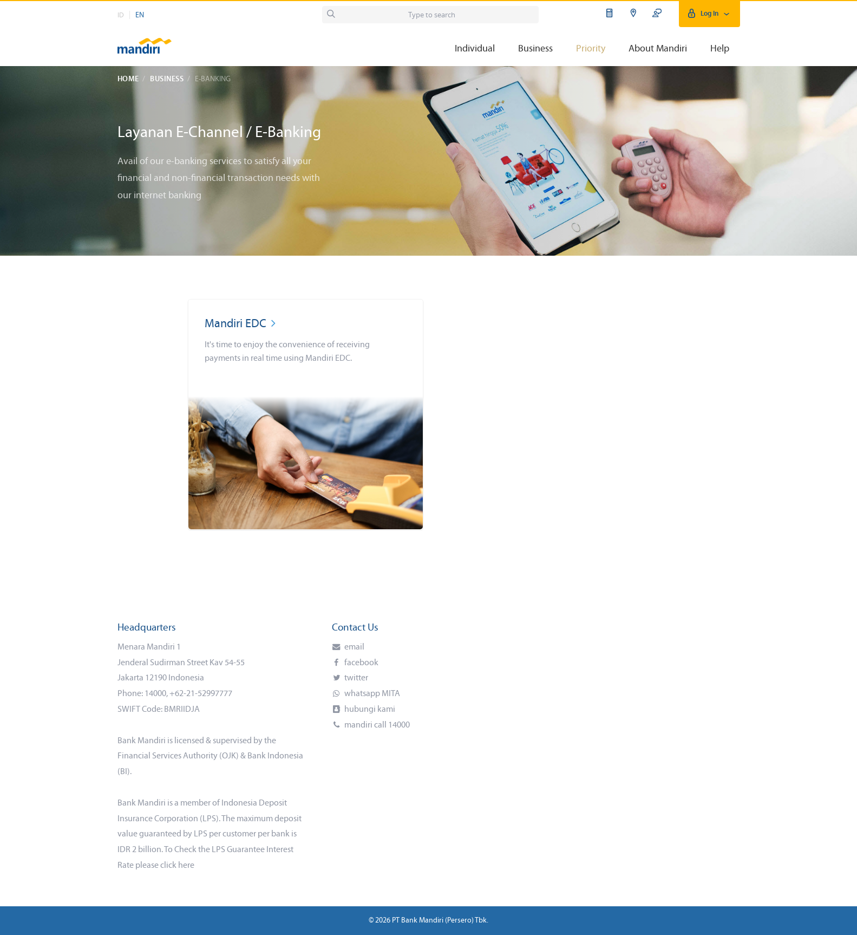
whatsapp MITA (371, 694)
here (186, 865)
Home (128, 79)
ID (120, 15)
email (353, 647)
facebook (360, 663)
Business (167, 79)
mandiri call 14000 (376, 725)
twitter (355, 678)
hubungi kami (369, 709)
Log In (709, 13)
